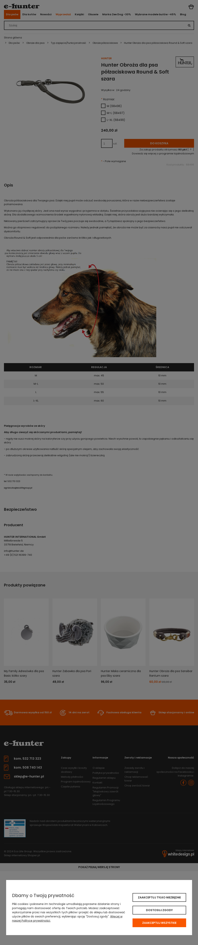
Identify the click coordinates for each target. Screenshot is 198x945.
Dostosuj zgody (159, 910)
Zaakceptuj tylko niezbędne (159, 897)
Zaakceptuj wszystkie (159, 923)
